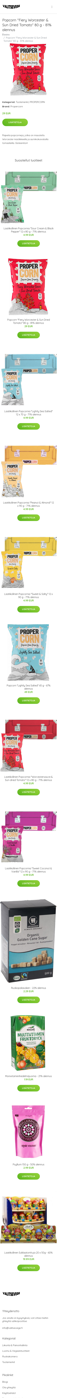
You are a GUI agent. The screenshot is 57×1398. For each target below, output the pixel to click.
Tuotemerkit (22, 102)
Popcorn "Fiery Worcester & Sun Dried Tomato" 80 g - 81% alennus (28, 321)
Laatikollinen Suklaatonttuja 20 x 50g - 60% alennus (28, 1254)
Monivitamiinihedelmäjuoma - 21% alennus (28, 1076)
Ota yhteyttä (9, 1387)
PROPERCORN (37, 102)
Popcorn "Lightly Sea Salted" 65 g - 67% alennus (28, 687)
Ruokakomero (10, 1356)
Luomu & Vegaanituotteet (15, 1350)
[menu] (52, 7)
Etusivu (6, 34)
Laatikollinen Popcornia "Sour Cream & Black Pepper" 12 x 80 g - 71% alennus (29, 230)
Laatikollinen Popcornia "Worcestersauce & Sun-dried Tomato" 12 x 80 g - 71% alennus (28, 778)
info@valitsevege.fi (12, 1328)
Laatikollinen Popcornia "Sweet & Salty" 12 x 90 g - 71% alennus (28, 595)
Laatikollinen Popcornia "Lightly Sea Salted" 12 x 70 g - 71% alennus (28, 413)
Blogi (5, 1381)
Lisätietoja (15, 122)
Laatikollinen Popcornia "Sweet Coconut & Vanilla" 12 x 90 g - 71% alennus (28, 870)
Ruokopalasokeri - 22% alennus (28, 987)
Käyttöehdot (9, 1393)
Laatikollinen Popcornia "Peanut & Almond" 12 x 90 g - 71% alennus (28, 504)
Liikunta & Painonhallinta (14, 1345)
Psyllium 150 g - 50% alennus (28, 1164)
